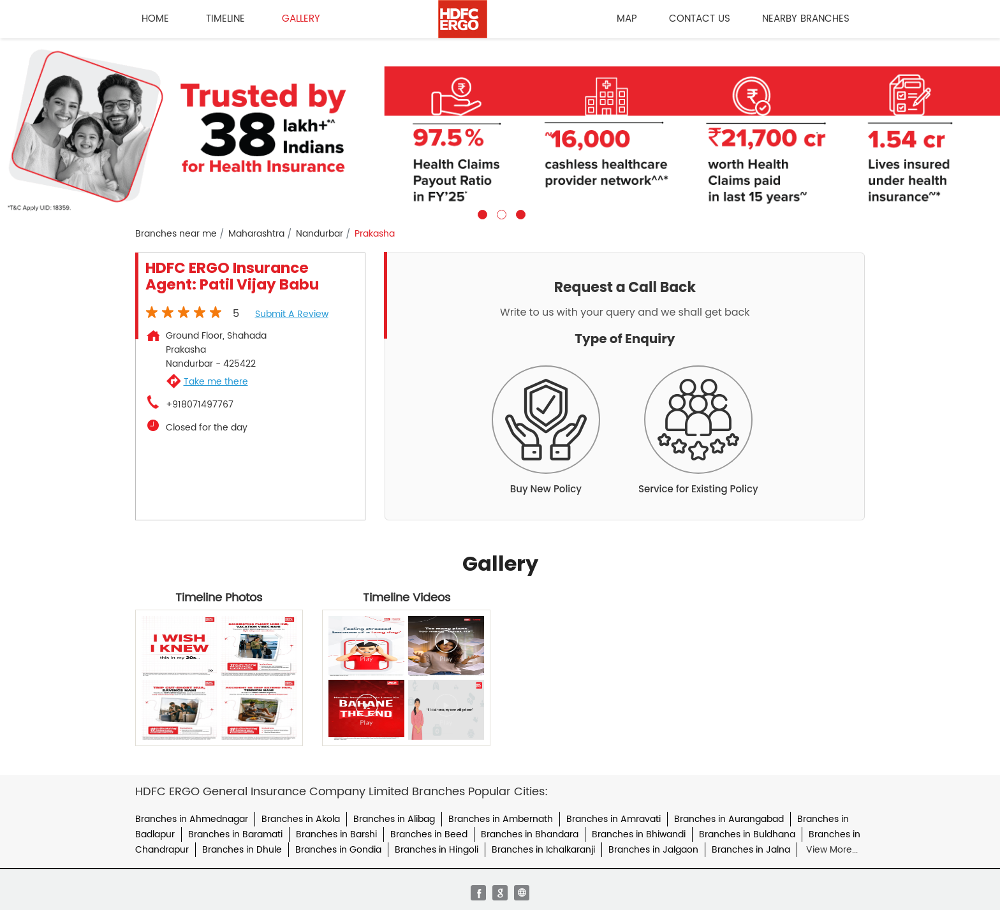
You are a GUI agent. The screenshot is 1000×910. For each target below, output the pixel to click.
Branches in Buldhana (747, 834)
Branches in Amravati (613, 819)
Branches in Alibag (394, 819)
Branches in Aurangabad (729, 819)
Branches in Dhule (242, 849)
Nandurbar (319, 234)
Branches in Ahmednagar (191, 819)
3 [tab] (519, 213)
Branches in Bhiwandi (639, 834)
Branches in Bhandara (529, 834)
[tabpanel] (500, 128)
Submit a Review (291, 314)
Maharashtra (256, 234)
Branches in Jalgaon (653, 849)
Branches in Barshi (336, 834)
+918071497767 (199, 405)
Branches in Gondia (338, 849)
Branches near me (176, 234)
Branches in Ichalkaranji (543, 849)
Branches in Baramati (235, 834)
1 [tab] (481, 213)
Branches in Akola (300, 819)
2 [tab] (500, 213)
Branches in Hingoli (436, 849)
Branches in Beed (428, 834)
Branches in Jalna (751, 849)
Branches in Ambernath (500, 819)
